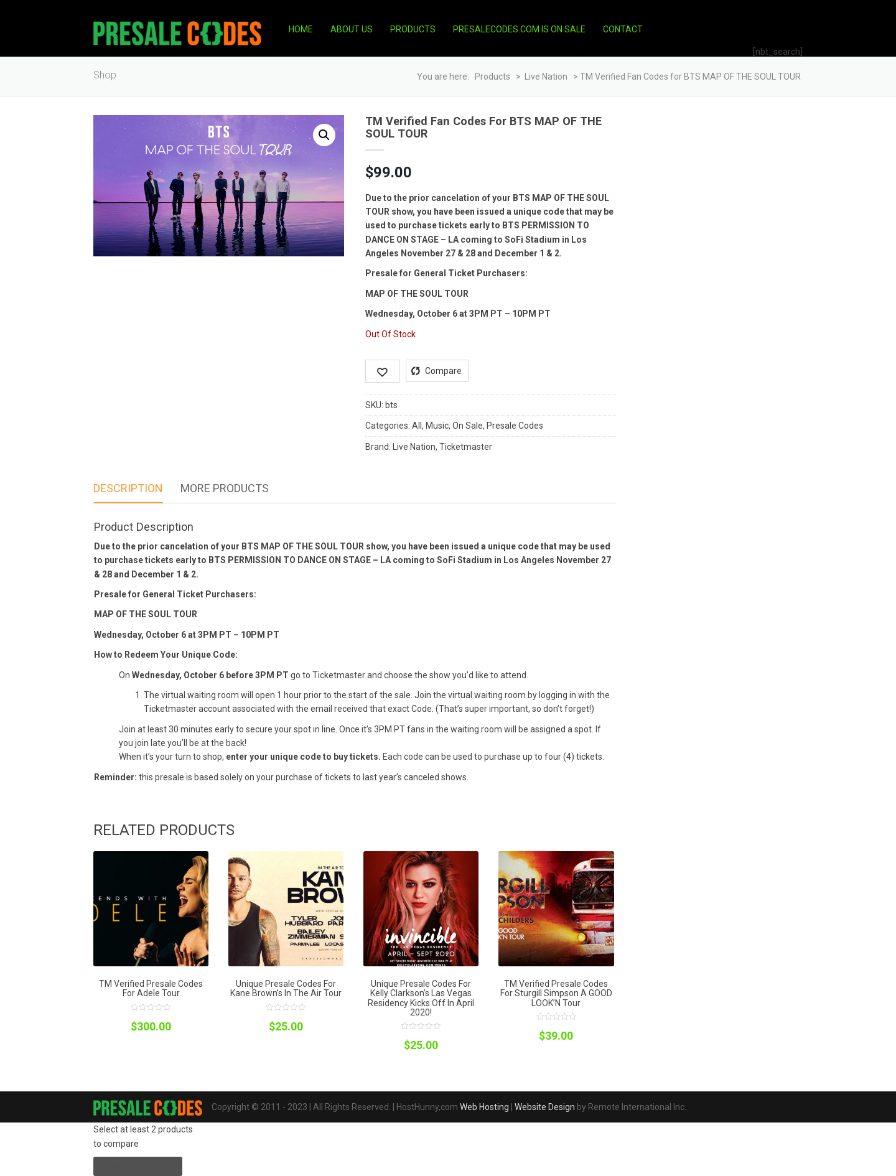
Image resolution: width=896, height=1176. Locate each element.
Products (413, 29)
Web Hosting (484, 1107)
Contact (623, 29)
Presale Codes (515, 426)
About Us (351, 29)
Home (301, 29)
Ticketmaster (465, 447)
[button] (324, 135)
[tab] (128, 488)
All (417, 426)
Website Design (545, 1107)
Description (128, 488)
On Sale (467, 426)
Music (437, 426)
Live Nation (414, 447)
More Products (224, 488)
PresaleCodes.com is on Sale (519, 29)
